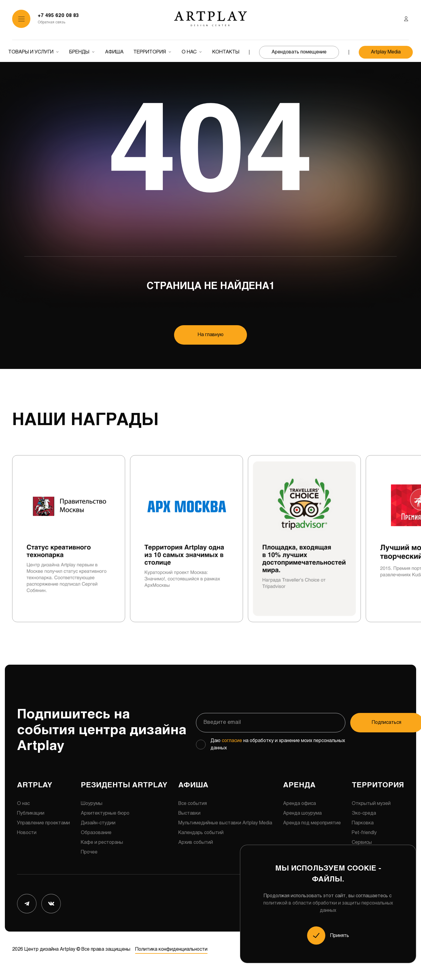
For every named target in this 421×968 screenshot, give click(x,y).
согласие (232, 740)
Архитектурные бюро (105, 813)
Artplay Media (386, 52)
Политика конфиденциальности (171, 949)
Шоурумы (91, 803)
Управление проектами (43, 823)
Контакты (225, 52)
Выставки (189, 813)
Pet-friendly (364, 832)
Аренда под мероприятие (312, 823)
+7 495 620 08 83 (58, 15)
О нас (189, 52)
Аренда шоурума (302, 813)
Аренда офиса (299, 803)
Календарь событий (201, 832)
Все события (192, 803)
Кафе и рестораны (102, 842)
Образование (96, 832)
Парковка (363, 823)
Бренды (79, 52)
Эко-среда (364, 813)
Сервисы (362, 842)
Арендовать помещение (299, 52)
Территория (149, 52)
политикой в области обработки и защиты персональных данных (328, 907)
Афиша (114, 52)
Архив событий (195, 842)
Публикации (30, 813)
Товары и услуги (30, 52)
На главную (211, 334)
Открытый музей (371, 803)
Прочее (89, 852)
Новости (26, 832)
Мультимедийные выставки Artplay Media (225, 823)
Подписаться (367, 722)
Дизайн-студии (98, 823)
